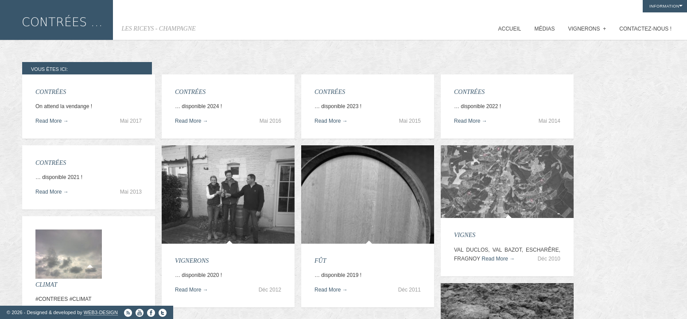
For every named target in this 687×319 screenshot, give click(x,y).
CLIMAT (46, 284)
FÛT (320, 260)
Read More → (52, 121)
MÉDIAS (545, 29)
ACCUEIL (509, 29)
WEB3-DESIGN (101, 312)
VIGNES (464, 235)
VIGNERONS (587, 29)
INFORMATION (664, 6)
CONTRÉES (50, 92)
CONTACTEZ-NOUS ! (645, 29)
